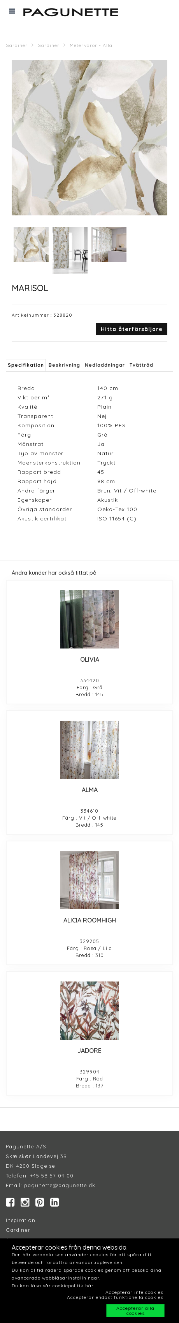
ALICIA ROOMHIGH (89, 920)
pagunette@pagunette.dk (59, 1185)
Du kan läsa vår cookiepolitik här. (53, 1285)
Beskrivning (64, 365)
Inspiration (20, 1220)
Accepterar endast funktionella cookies (115, 1297)
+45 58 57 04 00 (51, 1175)
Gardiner (17, 45)
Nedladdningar (105, 365)
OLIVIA (89, 659)
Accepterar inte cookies (134, 1292)
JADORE (89, 1050)
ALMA (90, 790)
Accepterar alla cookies (135, 1310)
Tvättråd (141, 365)
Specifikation (26, 365)
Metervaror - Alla (91, 45)
